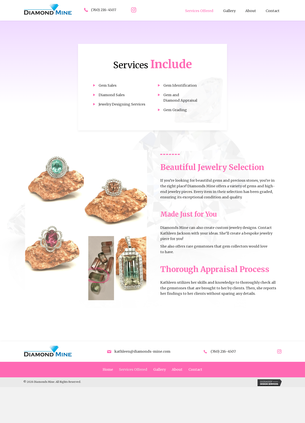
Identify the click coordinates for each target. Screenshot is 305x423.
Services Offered (133, 369)
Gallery (159, 369)
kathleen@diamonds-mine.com (142, 351)
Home (108, 369)
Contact (195, 369)
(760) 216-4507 (103, 10)
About (177, 369)
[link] (199, 11)
